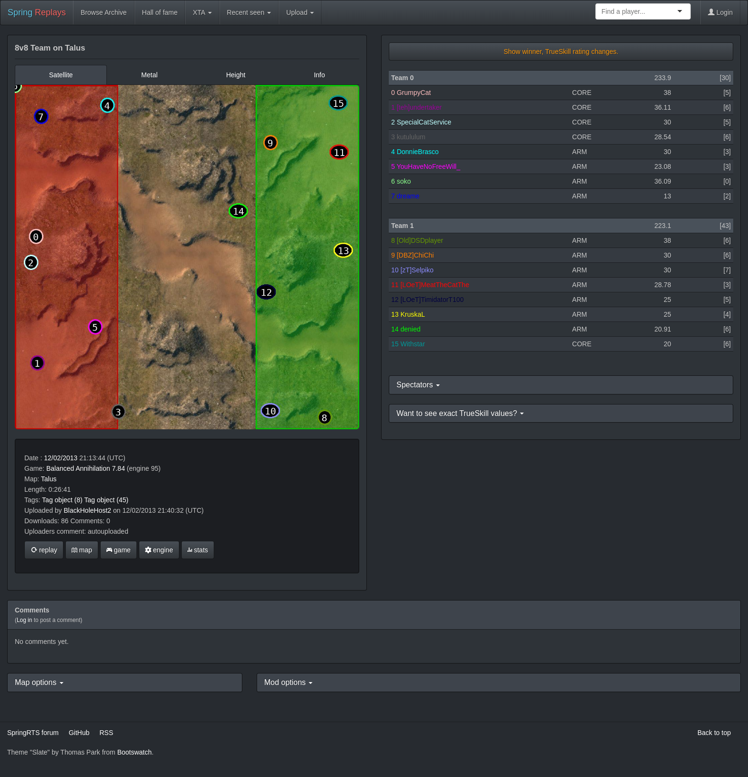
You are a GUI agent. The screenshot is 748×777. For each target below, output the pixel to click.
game (118, 550)
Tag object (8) (62, 500)
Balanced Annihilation (78, 468)
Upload (300, 12)
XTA (202, 12)
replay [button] (44, 550)
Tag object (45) (106, 500)
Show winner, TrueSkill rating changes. (561, 51)
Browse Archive (103, 12)
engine (159, 550)
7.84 (118, 468)
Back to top (714, 732)
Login (720, 12)
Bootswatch (134, 752)
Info (319, 75)
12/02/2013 (60, 458)
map (82, 550)
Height (235, 75)
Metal (149, 75)
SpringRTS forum (33, 732)
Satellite (61, 75)
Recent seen (249, 12)
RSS (106, 732)
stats (197, 550)
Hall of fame (160, 12)
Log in (24, 620)
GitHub (79, 732)
